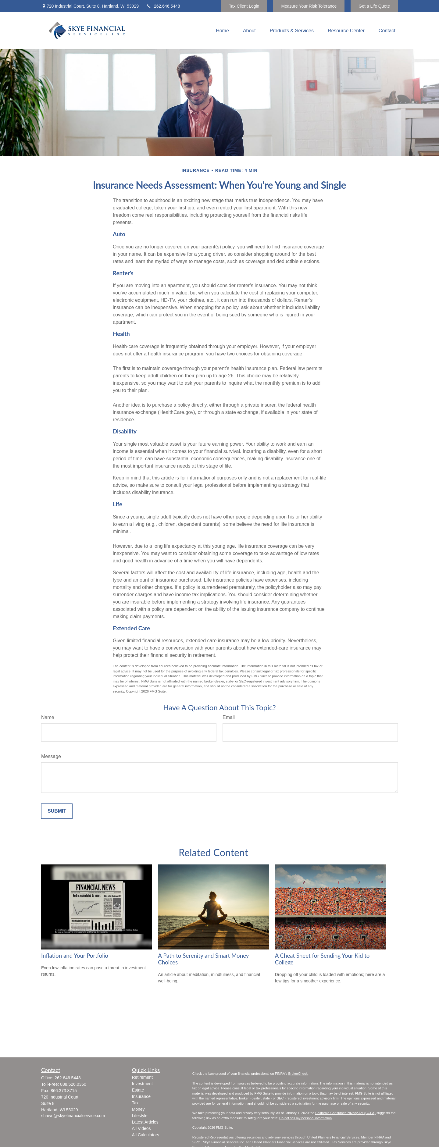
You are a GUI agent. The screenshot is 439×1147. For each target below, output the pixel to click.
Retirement (142, 1077)
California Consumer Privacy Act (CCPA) (345, 1113)
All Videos (141, 1128)
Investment (142, 1083)
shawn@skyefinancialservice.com (73, 1115)
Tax (135, 1102)
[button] (222, 30)
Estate (138, 1090)
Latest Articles (145, 1122)
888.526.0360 (73, 1084)
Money (138, 1109)
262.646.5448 (163, 6)
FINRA (379, 1137)
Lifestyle (140, 1115)
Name (47, 717)
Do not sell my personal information (305, 1118)
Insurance (141, 1096)
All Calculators (145, 1134)
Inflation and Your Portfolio (74, 955)
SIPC (196, 1142)
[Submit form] (57, 811)
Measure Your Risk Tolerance (309, 6)
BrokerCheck (298, 1073)
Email (229, 717)
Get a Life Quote (374, 6)
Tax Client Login (244, 6)
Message (51, 756)
